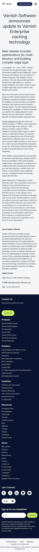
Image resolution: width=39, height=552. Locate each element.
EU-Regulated (6, 399)
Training (4, 429)
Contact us (8, 313)
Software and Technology (11, 385)
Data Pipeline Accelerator (10, 353)
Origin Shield (6, 364)
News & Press (6, 455)
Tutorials (4, 417)
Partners (4, 452)
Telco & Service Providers (11, 394)
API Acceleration (7, 361)
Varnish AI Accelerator (9, 338)
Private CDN (6, 367)
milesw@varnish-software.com (19, 282)
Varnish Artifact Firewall (10, 323)
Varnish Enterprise (8, 341)
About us (5, 449)
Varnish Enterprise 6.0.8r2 (11, 121)
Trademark (5, 473)
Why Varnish (6, 446)
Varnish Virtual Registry (9, 326)
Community (5, 435)
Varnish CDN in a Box (9, 335)
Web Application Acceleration (12, 358)
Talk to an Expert (25, 4)
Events (4, 458)
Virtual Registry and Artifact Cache (13, 350)
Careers (4, 461)
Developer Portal (7, 408)
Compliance (6, 476)
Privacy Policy (6, 467)
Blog (3, 423)
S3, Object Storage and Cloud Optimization (16, 370)
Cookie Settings (11, 542)
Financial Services (8, 396)
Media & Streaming (8, 391)
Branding (30, 542)
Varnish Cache (7, 437)
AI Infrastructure (7, 388)
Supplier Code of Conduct (11, 478)
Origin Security (7, 373)
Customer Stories (7, 420)
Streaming (5, 356)
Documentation (7, 411)
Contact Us (5, 464)
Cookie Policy (6, 470)
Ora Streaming (7, 329)
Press (22, 542)
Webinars (5, 426)
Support (4, 432)
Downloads (5, 414)
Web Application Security (10, 376)
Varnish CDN (6, 332)
